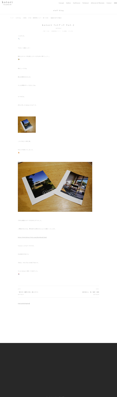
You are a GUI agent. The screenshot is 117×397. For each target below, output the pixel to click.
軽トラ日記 (46, 18)
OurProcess (76, 3)
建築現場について (37, 18)
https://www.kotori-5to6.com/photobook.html (32, 237)
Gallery (68, 3)
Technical (85, 3)
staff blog (18, 18)
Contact (109, 3)
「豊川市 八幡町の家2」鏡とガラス (28, 292)
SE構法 (25, 18)
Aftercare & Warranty (97, 3)
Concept (60, 3)
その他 (29, 18)
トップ (11, 18)
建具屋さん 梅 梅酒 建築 (90, 292)
